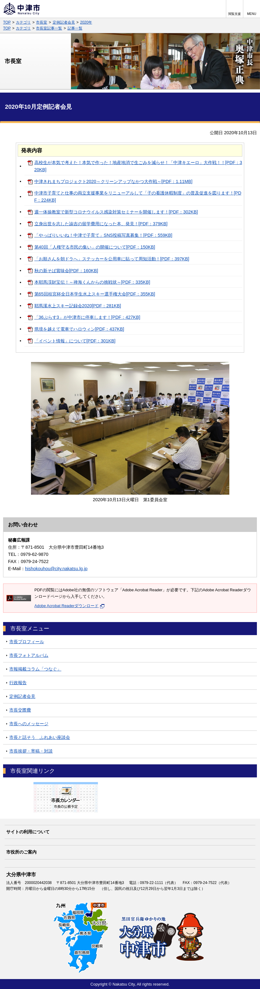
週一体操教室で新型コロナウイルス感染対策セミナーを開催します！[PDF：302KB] (116, 211)
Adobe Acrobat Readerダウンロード (69, 605)
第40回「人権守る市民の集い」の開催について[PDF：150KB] (94, 247)
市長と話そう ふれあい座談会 (39, 737)
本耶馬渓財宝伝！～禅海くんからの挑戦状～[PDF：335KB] (92, 282)
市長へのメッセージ (28, 723)
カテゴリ (23, 22)
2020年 (86, 22)
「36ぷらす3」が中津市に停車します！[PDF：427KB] (87, 317)
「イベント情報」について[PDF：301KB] (75, 340)
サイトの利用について (28, 831)
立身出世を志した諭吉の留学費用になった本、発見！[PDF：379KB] (101, 223)
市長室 (41, 22)
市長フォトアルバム (28, 655)
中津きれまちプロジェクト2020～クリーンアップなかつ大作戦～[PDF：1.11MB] (113, 181)
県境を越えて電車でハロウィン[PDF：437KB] (79, 329)
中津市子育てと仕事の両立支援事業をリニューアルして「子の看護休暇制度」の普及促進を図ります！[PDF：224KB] (137, 196)
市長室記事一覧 (49, 28)
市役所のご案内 (21, 851)
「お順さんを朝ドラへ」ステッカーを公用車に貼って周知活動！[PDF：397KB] (111, 258)
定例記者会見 (64, 22)
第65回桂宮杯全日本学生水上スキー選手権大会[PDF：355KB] (94, 293)
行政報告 (18, 682)
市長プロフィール (26, 641)
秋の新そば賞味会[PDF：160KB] (66, 270)
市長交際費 (20, 709)
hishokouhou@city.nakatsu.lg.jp (56, 568)
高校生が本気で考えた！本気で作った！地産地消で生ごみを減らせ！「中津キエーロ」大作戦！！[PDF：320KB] (138, 166)
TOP (7, 22)
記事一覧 (75, 28)
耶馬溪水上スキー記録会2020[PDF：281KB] (77, 305)
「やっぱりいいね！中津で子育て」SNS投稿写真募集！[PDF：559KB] (103, 235)
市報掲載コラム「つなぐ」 (35, 668)
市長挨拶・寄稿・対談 (31, 751)
